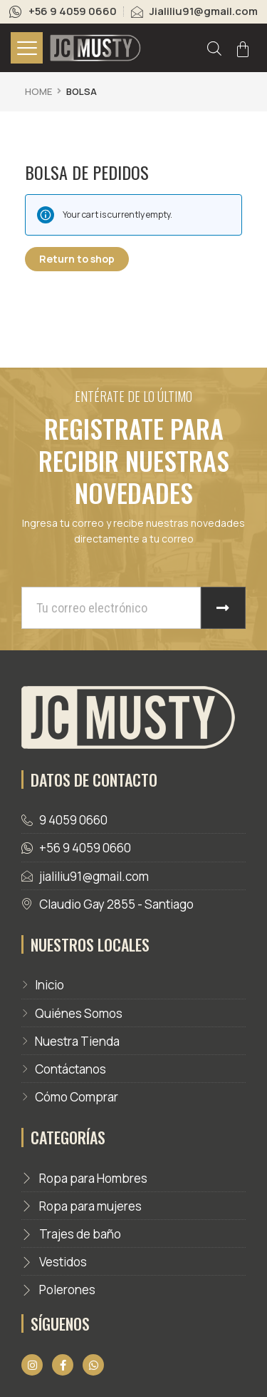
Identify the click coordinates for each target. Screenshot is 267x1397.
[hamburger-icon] (27, 48)
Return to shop (77, 259)
